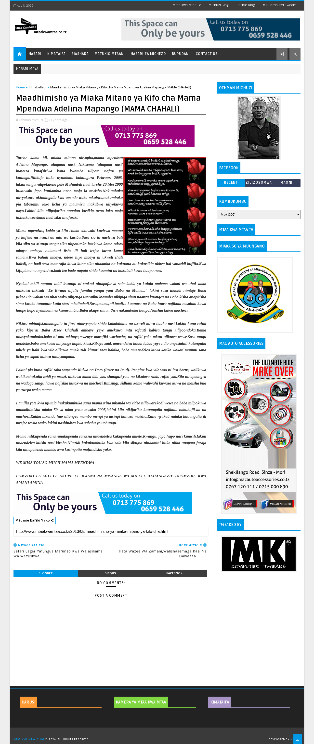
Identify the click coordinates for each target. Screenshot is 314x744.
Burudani (181, 54)
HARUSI (28, 702)
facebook (174, 573)
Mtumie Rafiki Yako (34, 520)
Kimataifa (56, 54)
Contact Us (207, 54)
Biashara (80, 54)
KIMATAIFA (219, 702)
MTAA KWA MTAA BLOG (28, 739)
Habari (35, 54)
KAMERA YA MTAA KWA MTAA (141, 702)
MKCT (294, 739)
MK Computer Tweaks (280, 5)
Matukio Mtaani (110, 54)
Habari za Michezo (148, 54)
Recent (231, 182)
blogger (46, 573)
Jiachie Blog (245, 5)
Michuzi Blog (219, 5)
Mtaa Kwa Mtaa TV (186, 5)
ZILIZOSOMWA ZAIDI (259, 183)
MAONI (286, 182)
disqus (110, 573)
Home (20, 87)
